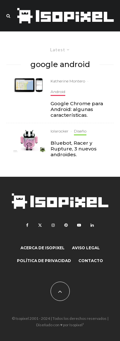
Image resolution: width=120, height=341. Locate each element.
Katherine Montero (68, 81)
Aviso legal (86, 247)
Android (58, 91)
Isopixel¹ (76, 324)
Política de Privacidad (44, 260)
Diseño (80, 131)
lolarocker (59, 131)
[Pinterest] (66, 225)
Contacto (90, 260)
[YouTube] (79, 225)
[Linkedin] (92, 225)
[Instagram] (53, 225)
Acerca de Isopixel (42, 247)
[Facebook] (27, 225)
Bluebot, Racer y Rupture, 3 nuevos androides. (74, 149)
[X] (40, 225)
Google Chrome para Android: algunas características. (77, 109)
